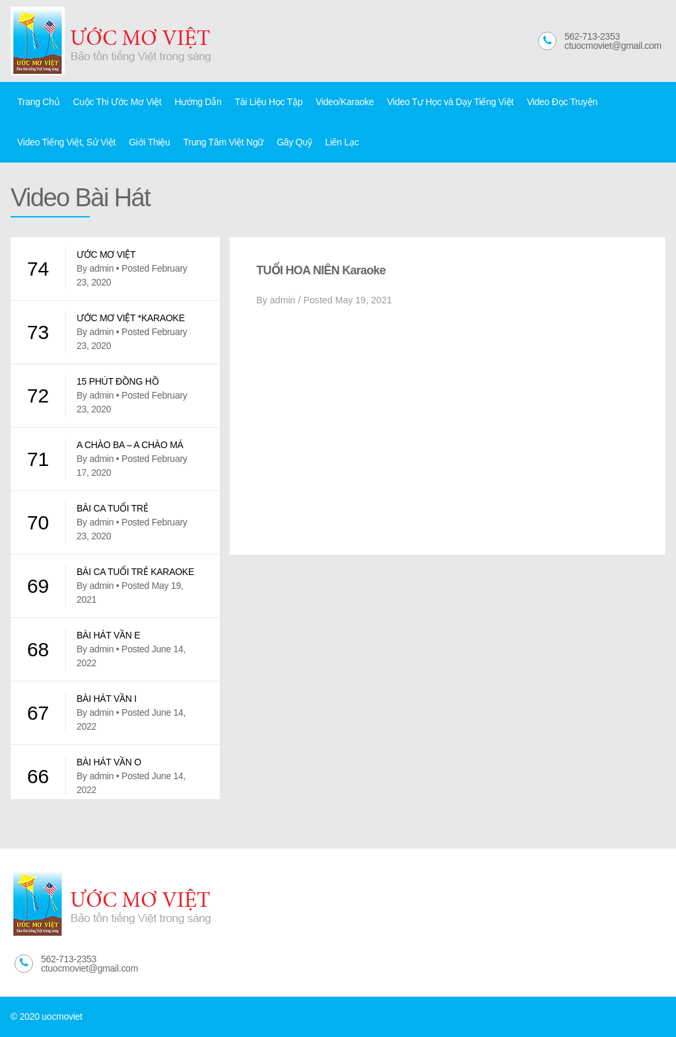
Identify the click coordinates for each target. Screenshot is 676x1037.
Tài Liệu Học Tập (268, 101)
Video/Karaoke (345, 101)
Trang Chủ (38, 101)
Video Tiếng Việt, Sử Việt (66, 142)
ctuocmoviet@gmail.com (612, 45)
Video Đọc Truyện (562, 101)
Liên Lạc (341, 142)
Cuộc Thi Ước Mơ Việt (117, 101)
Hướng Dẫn (197, 101)
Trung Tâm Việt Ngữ (224, 142)
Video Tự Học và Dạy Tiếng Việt (450, 101)
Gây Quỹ (294, 142)
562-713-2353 (592, 36)
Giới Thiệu (149, 142)
